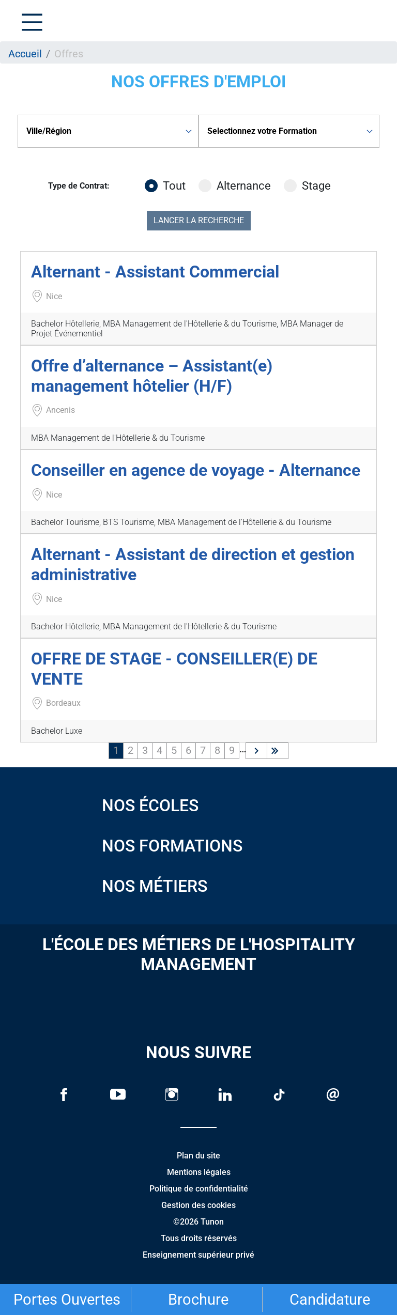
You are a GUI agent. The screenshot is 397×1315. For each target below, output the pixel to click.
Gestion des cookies (198, 1205)
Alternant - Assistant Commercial (155, 272)
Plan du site (198, 1156)
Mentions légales (199, 1172)
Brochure (198, 1299)
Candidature (329, 1299)
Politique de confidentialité (198, 1189)
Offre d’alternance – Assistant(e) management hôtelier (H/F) (151, 375)
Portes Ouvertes (66, 1299)
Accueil (25, 54)
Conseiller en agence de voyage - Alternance (195, 470)
